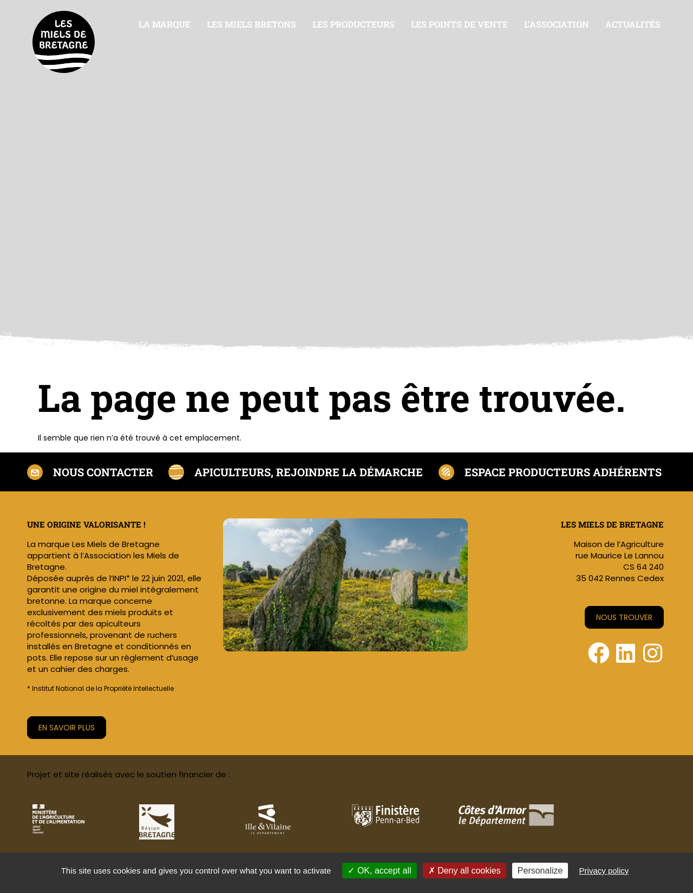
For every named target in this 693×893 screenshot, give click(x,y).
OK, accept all (379, 870)
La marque (165, 24)
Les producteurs (353, 24)
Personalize (540, 870)
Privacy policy (604, 870)
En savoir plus (66, 727)
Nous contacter (103, 472)
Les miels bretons (251, 24)
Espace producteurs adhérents (563, 472)
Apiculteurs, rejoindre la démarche (308, 472)
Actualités (633, 24)
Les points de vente (459, 24)
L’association (556, 24)
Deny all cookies (464, 870)
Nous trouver (624, 617)
